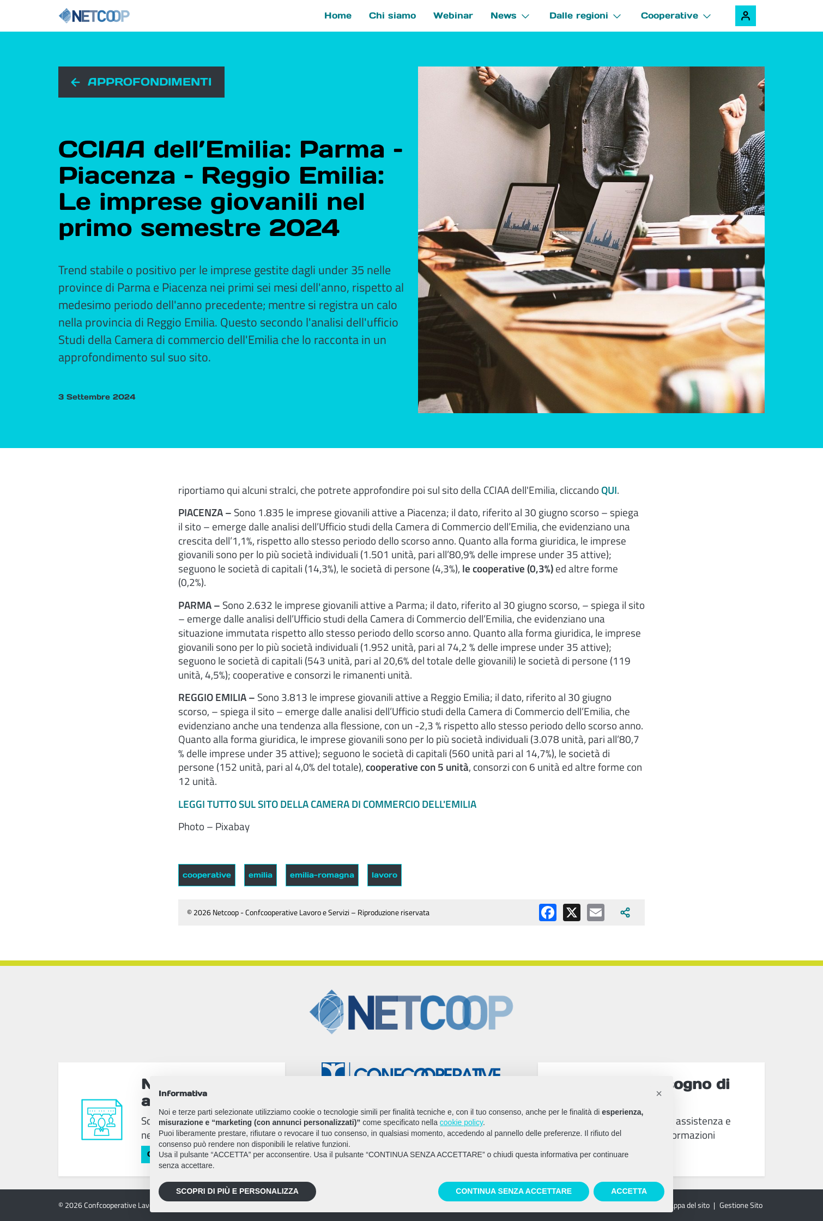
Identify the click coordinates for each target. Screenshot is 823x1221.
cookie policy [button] (461, 1122)
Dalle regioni (578, 15)
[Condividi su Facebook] (548, 912)
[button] (659, 1093)
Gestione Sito (741, 1205)
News (504, 15)
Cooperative (669, 15)
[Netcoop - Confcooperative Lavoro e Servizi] (118, 16)
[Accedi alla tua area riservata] (745, 15)
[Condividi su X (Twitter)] (572, 912)
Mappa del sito (686, 1205)
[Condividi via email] (596, 912)
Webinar (453, 15)
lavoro (384, 875)
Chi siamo (392, 15)
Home (338, 15)
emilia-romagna (322, 875)
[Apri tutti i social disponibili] (625, 912)
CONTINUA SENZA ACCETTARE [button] (514, 1191)
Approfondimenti (149, 82)
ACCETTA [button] (629, 1191)
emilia (261, 875)
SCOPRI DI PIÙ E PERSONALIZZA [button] (237, 1191)
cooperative (207, 875)
